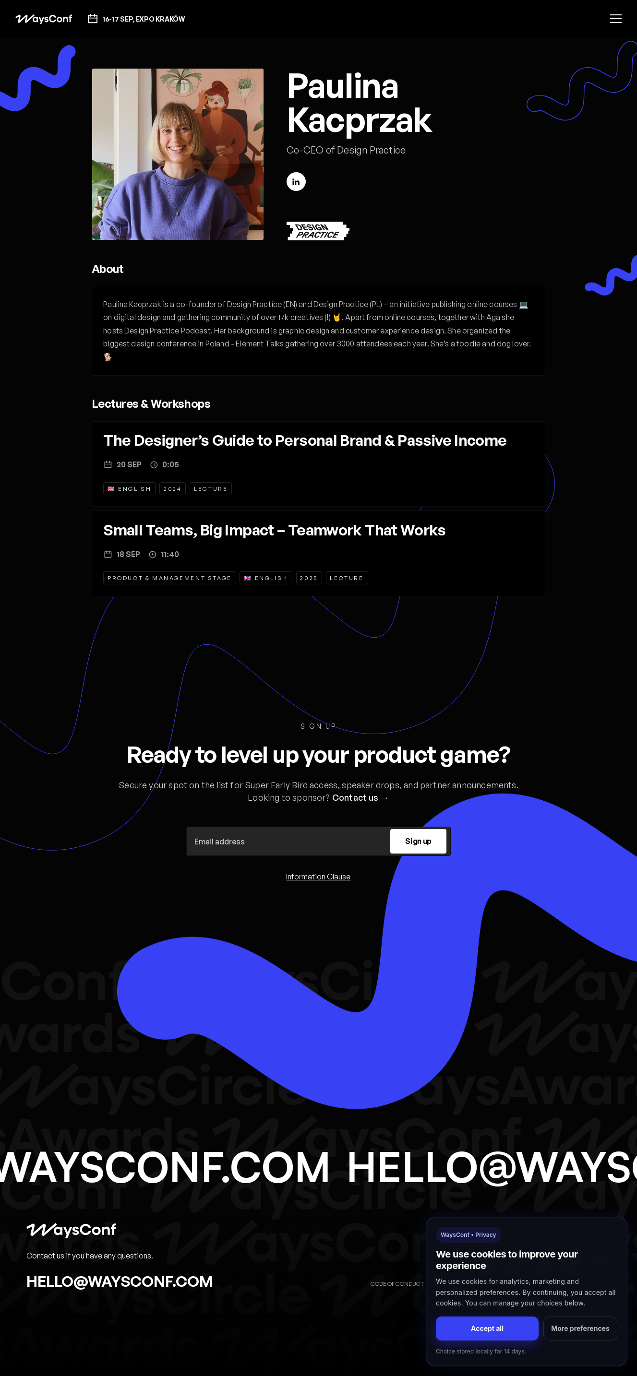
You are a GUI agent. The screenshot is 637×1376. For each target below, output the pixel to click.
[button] (616, 18)
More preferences (580, 1328)
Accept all (487, 1328)
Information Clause (318, 876)
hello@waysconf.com (119, 1281)
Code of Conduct (397, 1283)
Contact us (355, 797)
